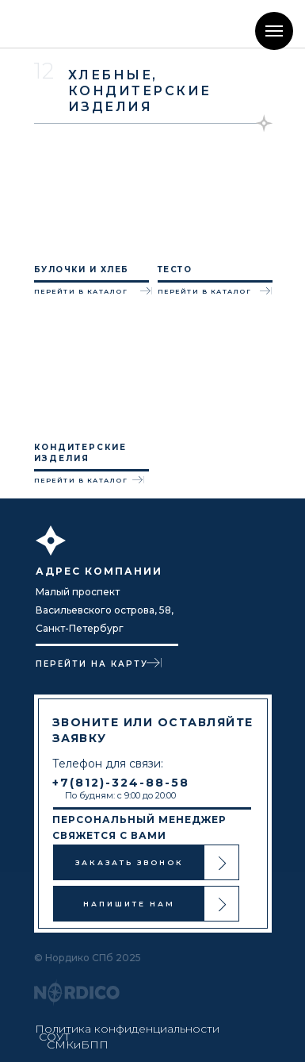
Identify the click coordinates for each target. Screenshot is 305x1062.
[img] (66, 23)
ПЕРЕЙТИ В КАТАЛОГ (81, 291)
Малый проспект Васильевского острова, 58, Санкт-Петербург (104, 610)
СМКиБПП (78, 1044)
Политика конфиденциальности (127, 1029)
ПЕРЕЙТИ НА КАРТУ (92, 664)
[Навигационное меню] (274, 31)
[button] (223, 863)
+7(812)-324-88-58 (120, 782)
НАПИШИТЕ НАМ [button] (129, 903)
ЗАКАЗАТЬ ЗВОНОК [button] (129, 862)
